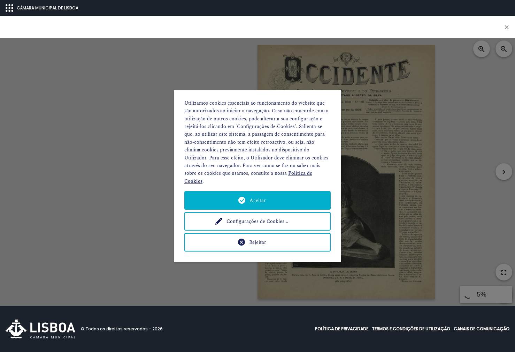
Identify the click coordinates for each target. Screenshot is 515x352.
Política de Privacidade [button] (341, 329)
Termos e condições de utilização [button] (411, 329)
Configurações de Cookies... (257, 221)
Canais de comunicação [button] (481, 329)
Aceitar (257, 200)
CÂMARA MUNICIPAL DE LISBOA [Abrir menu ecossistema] (42, 8)
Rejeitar (257, 242)
